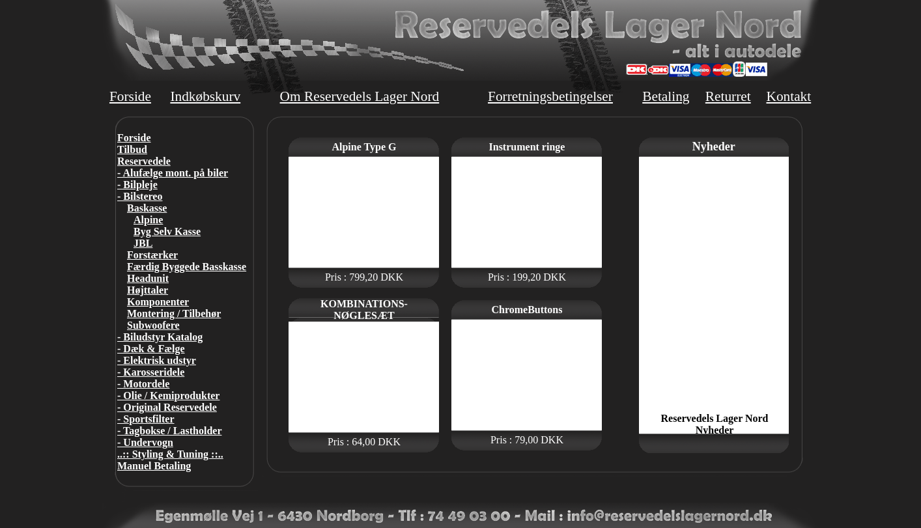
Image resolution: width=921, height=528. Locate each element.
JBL (143, 243)
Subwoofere (153, 325)
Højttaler (147, 290)
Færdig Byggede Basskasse (186, 266)
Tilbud (132, 149)
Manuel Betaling (154, 465)
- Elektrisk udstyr (156, 360)
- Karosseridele (150, 372)
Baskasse (147, 208)
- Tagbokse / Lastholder (169, 430)
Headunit (148, 278)
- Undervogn (145, 442)
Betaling (665, 96)
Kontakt (788, 96)
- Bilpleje (137, 184)
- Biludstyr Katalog (160, 336)
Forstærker (152, 254)
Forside (130, 96)
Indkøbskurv (205, 96)
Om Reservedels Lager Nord (360, 96)
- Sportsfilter (146, 418)
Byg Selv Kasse (167, 231)
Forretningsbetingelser (550, 96)
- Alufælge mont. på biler (172, 172)
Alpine (148, 219)
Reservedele (144, 161)
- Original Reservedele (167, 407)
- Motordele (143, 383)
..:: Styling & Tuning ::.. (170, 454)
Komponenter (158, 301)
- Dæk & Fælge (151, 348)
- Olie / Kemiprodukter (168, 395)
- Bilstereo (139, 196)
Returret (728, 96)
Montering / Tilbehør (174, 313)
